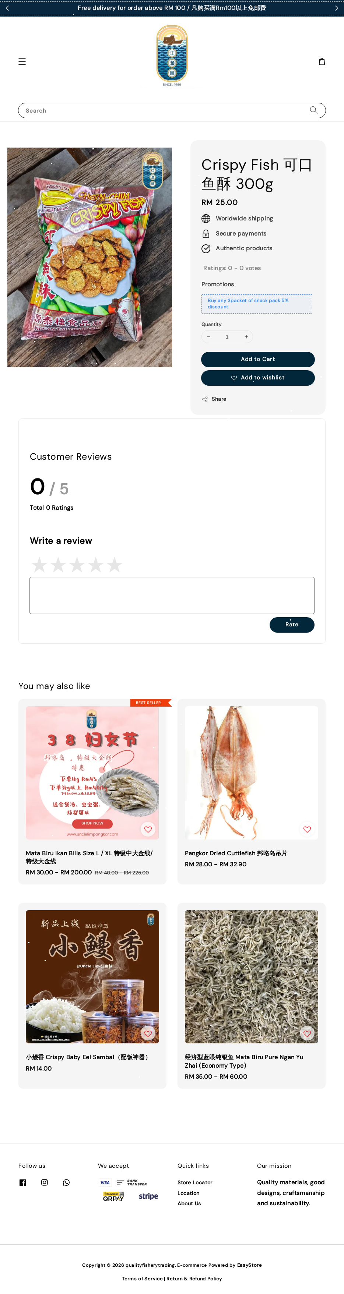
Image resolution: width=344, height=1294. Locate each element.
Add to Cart (258, 359)
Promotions (217, 284)
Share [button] (214, 399)
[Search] (314, 110)
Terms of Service (142, 1279)
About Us (189, 1203)
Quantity (211, 324)
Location (189, 1193)
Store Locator (195, 1182)
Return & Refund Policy (194, 1279)
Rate (292, 624)
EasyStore (249, 1265)
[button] (22, 61)
